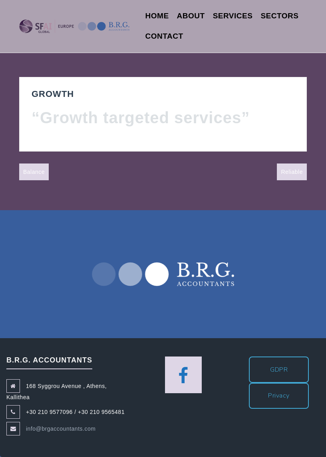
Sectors (279, 16)
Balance (34, 172)
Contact (164, 36)
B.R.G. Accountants (163, 274)
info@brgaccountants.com (60, 428)
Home (157, 16)
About (191, 16)
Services (233, 16)
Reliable (292, 172)
